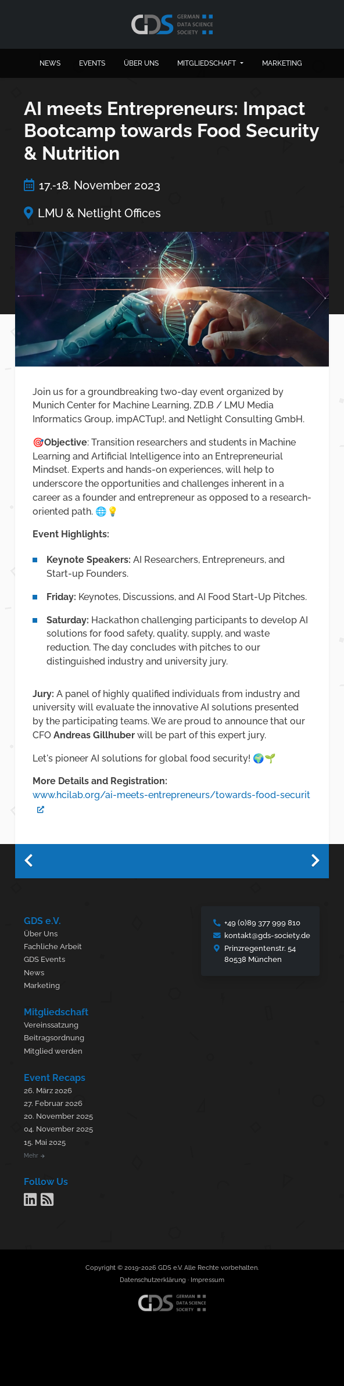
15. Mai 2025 (45, 1142)
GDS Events (44, 959)
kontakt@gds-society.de (267, 935)
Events (92, 63)
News (50, 63)
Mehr (34, 1155)
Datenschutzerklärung (153, 1280)
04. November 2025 (58, 1129)
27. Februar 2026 (53, 1103)
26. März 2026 (48, 1090)
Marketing (282, 63)
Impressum (207, 1280)
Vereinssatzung (51, 1025)
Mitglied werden (53, 1051)
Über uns (141, 63)
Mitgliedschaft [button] (207, 63)
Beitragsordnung (54, 1037)
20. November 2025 (58, 1116)
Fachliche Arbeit (53, 946)
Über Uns (41, 933)
